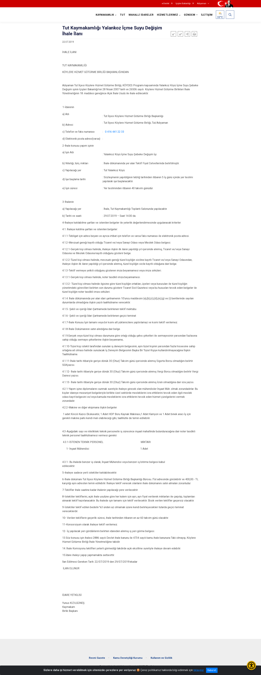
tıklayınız (198, 670)
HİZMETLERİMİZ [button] (167, 14)
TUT (122, 14)
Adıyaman (201, 3)
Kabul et (212, 670)
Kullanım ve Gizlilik (161, 657)
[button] (187, 34)
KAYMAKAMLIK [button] (105, 14)
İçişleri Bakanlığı (183, 3)
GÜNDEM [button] (189, 14)
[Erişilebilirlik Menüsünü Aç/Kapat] (251, 665)
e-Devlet (165, 3)
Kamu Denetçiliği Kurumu (127, 657)
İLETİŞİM (207, 14)
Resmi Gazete (97, 657)
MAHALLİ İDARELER (141, 14)
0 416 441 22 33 (114, 131)
